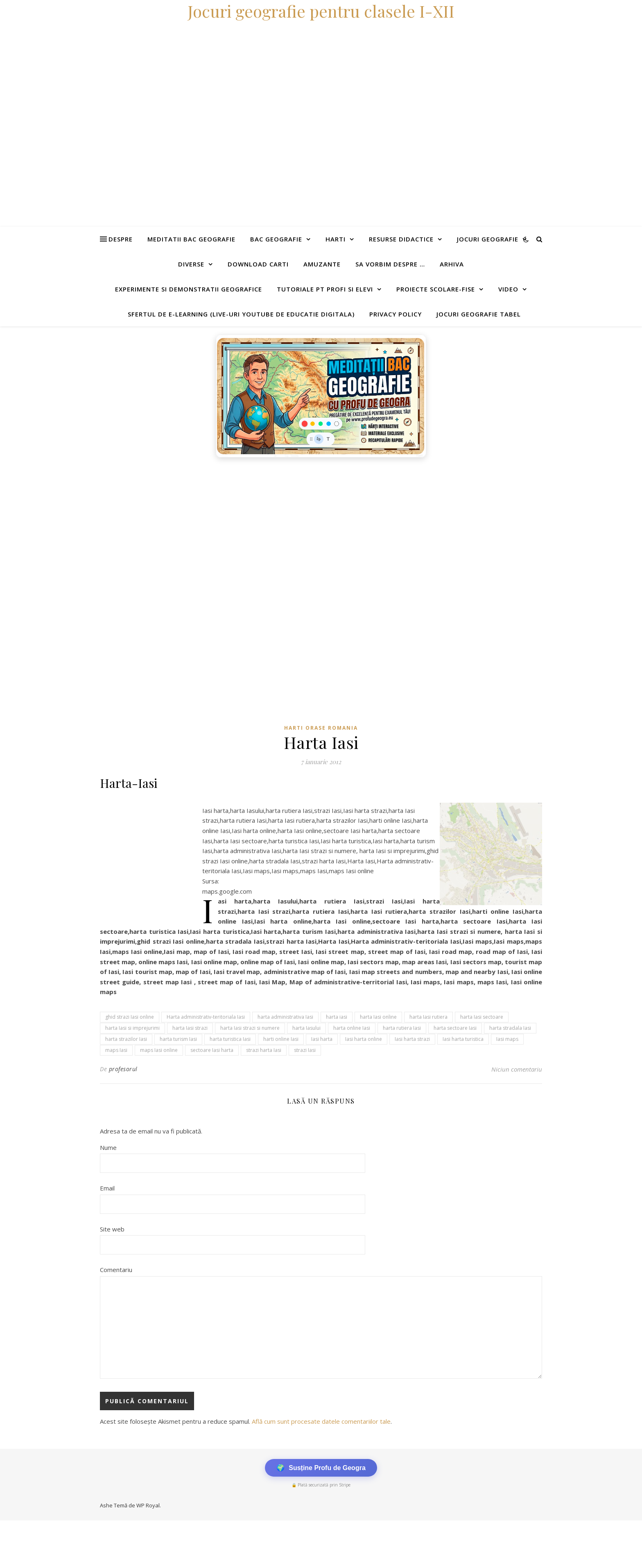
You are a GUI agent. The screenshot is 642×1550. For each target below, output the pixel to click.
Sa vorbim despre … (390, 264)
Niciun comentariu (516, 1069)
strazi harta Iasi (263, 1050)
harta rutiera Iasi (402, 1027)
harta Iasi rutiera (428, 1016)
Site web (112, 1229)
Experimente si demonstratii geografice (188, 289)
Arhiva (452, 264)
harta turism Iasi (178, 1039)
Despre (121, 239)
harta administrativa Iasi (285, 1016)
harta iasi (336, 1016)
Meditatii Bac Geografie (191, 239)
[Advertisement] (245, 523)
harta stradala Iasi (510, 1027)
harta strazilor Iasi (126, 1039)
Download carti (258, 264)
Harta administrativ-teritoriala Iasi (206, 1016)
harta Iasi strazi (190, 1027)
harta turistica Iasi (230, 1039)
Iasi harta (321, 1039)
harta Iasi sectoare (481, 1016)
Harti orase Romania (321, 727)
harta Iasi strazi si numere (250, 1027)
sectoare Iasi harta (211, 1050)
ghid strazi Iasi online (129, 1016)
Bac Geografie (276, 239)
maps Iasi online (159, 1050)
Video (508, 289)
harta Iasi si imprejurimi (132, 1027)
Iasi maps (507, 1039)
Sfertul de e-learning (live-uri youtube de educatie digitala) (241, 314)
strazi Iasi (305, 1050)
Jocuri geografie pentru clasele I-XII (321, 11)
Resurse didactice (401, 239)
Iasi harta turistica (463, 1039)
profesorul (123, 1069)
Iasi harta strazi (412, 1039)
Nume (108, 1147)
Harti (336, 239)
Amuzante (322, 264)
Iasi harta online (363, 1039)
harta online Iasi (351, 1027)
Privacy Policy (395, 314)
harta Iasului (306, 1027)
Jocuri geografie (487, 239)
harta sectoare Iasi (455, 1027)
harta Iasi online (378, 1016)
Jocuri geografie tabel (478, 314)
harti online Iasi (280, 1039)
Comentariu (116, 1269)
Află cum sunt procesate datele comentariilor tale (321, 1421)
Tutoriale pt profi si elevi (325, 289)
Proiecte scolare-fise (435, 289)
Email (107, 1188)
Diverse (191, 264)
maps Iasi (116, 1050)
